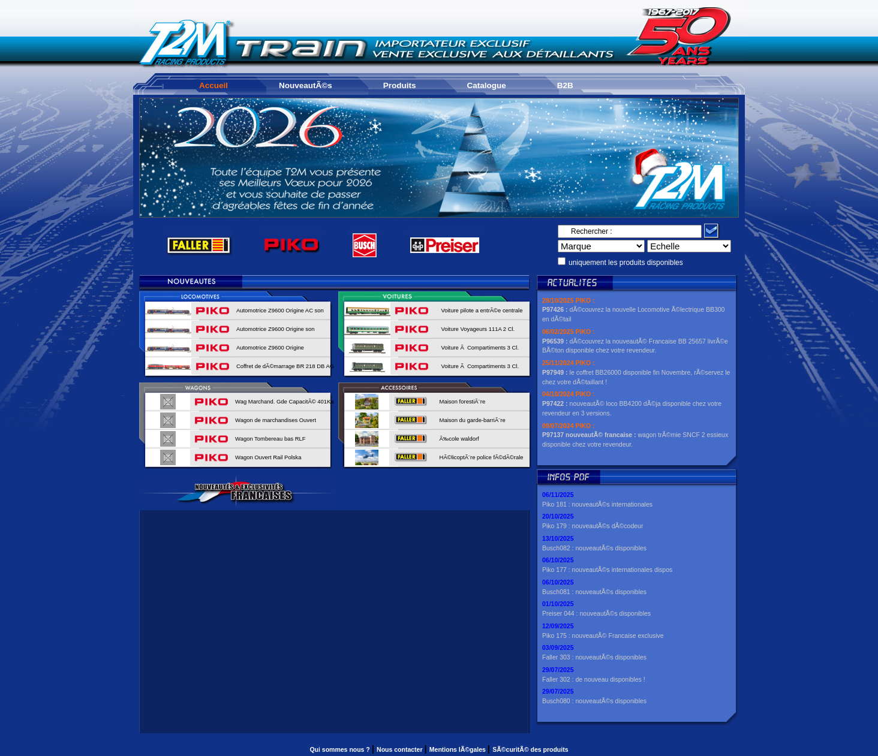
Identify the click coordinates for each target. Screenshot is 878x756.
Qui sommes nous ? (340, 749)
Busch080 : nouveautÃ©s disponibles (594, 700)
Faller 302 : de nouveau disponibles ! (593, 679)
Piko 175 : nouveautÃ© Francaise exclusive (603, 635)
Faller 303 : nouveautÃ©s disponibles (594, 657)
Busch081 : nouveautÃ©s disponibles (594, 591)
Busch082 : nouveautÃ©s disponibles (594, 548)
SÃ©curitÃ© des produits (530, 749)
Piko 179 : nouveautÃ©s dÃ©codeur (592, 525)
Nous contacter (400, 749)
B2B (565, 85)
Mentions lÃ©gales (458, 749)
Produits (399, 85)
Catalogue (486, 85)
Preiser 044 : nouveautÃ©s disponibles (596, 613)
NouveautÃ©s (305, 85)
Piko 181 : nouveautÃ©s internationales (597, 504)
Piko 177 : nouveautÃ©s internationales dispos (607, 569)
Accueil (213, 85)
